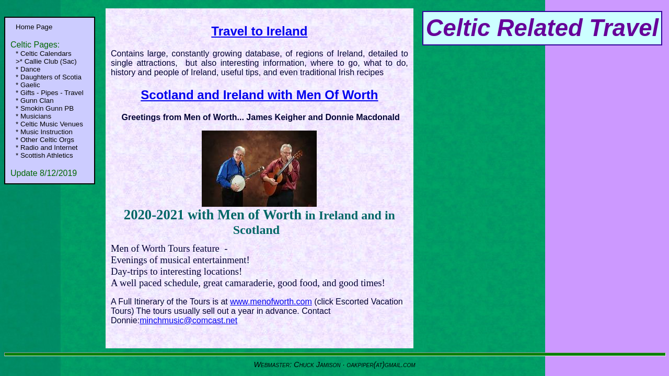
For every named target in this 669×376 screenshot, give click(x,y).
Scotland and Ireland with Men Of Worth (259, 95)
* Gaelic (28, 85)
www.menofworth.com (271, 301)
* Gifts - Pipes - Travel (50, 93)
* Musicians (33, 116)
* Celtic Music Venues (49, 124)
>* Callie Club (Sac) (46, 61)
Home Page (34, 27)
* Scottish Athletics (44, 155)
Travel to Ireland (259, 31)
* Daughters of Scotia (49, 77)
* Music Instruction (44, 132)
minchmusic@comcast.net (188, 320)
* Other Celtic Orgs (45, 140)
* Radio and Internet (47, 147)
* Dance (28, 69)
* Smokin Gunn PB (45, 108)
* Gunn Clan (35, 100)
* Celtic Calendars (44, 53)
